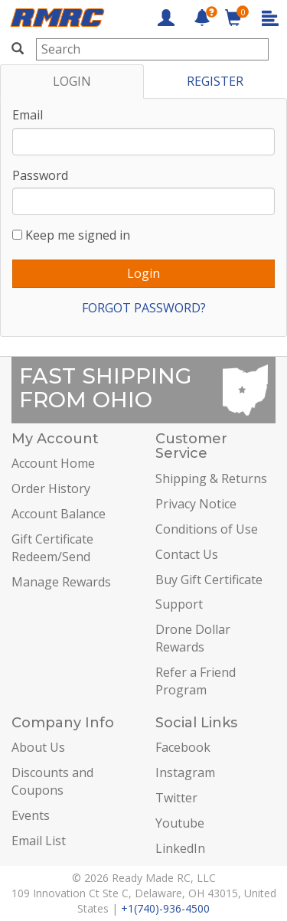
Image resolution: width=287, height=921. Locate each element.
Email (27, 114)
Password (40, 175)
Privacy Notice (195, 503)
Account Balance (58, 513)
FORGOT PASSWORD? (144, 307)
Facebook (182, 747)
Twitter (176, 797)
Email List (38, 840)
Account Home (53, 463)
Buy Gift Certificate (209, 579)
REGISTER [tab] (215, 81)
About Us (38, 747)
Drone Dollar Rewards (192, 638)
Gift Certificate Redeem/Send (52, 548)
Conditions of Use (206, 529)
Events (30, 815)
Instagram (185, 772)
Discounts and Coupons (52, 781)
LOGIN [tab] (72, 81)
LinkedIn (180, 848)
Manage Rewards (61, 581)
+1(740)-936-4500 (165, 908)
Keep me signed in (77, 235)
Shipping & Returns (211, 478)
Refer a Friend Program (195, 681)
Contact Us (186, 554)
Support (179, 604)
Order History (50, 488)
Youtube (179, 823)
